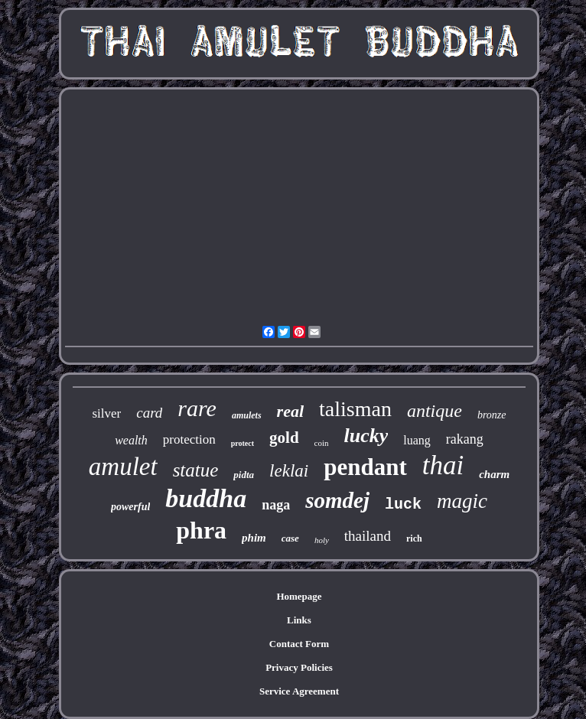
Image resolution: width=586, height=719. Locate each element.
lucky (366, 436)
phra (201, 530)
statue (196, 470)
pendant (365, 467)
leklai (288, 470)
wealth (131, 440)
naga (276, 504)
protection (189, 439)
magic (462, 501)
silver (106, 413)
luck (403, 504)
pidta (243, 474)
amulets (247, 415)
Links (299, 620)
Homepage (298, 596)
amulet (123, 466)
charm (494, 474)
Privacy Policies (299, 667)
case (290, 538)
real (290, 411)
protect (242, 443)
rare (196, 408)
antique (434, 411)
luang (417, 440)
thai (443, 465)
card (149, 413)
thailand (367, 536)
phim (254, 538)
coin (321, 442)
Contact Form (299, 643)
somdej (337, 500)
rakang (464, 439)
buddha (205, 498)
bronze (491, 415)
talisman (355, 409)
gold (284, 437)
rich (414, 538)
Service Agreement (299, 691)
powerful (130, 506)
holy (321, 540)
